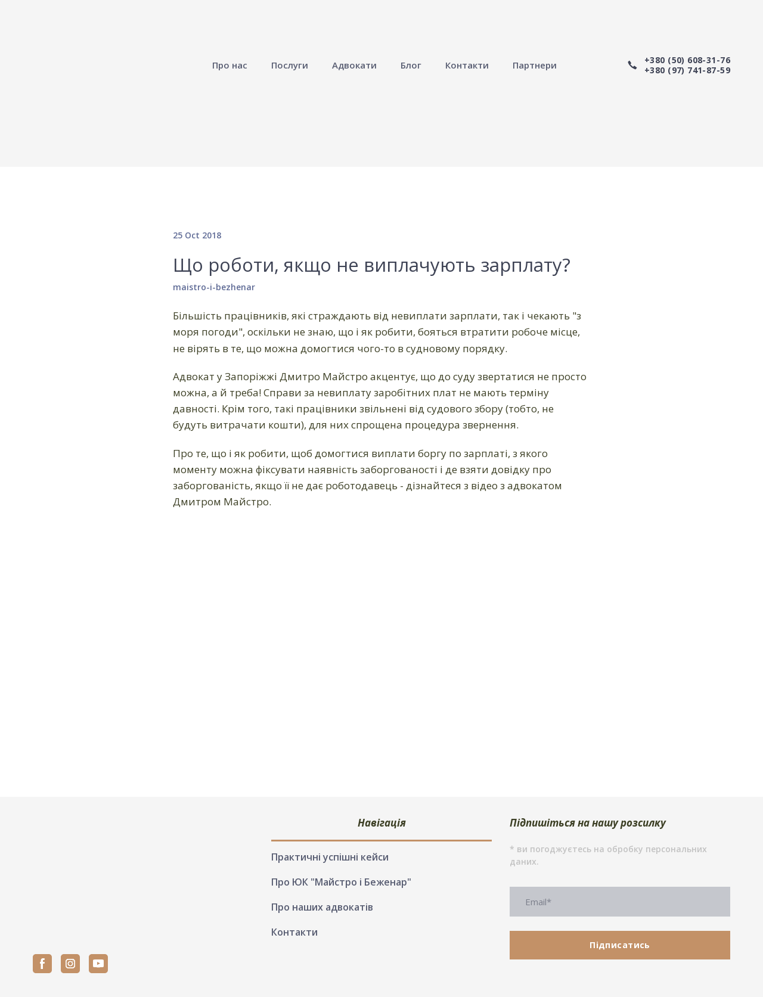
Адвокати (354, 65)
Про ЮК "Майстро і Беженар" (341, 882)
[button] (677, 65)
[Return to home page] (95, 65)
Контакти (467, 65)
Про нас (229, 65)
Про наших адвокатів (322, 907)
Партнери (535, 65)
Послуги (289, 65)
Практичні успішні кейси (330, 857)
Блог (411, 65)
